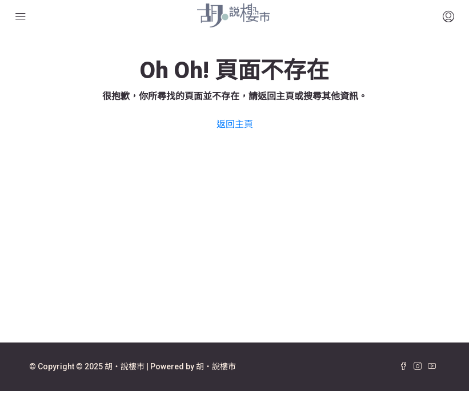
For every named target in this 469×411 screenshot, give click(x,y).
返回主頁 (235, 124)
